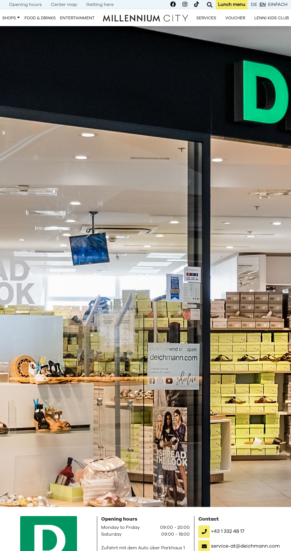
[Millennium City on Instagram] (185, 4)
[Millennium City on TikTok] (196, 4)
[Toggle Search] (210, 4)
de (254, 4)
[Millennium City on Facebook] (173, 4)
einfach (278, 4)
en (262, 4)
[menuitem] (25, 4)
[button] (221, 531)
